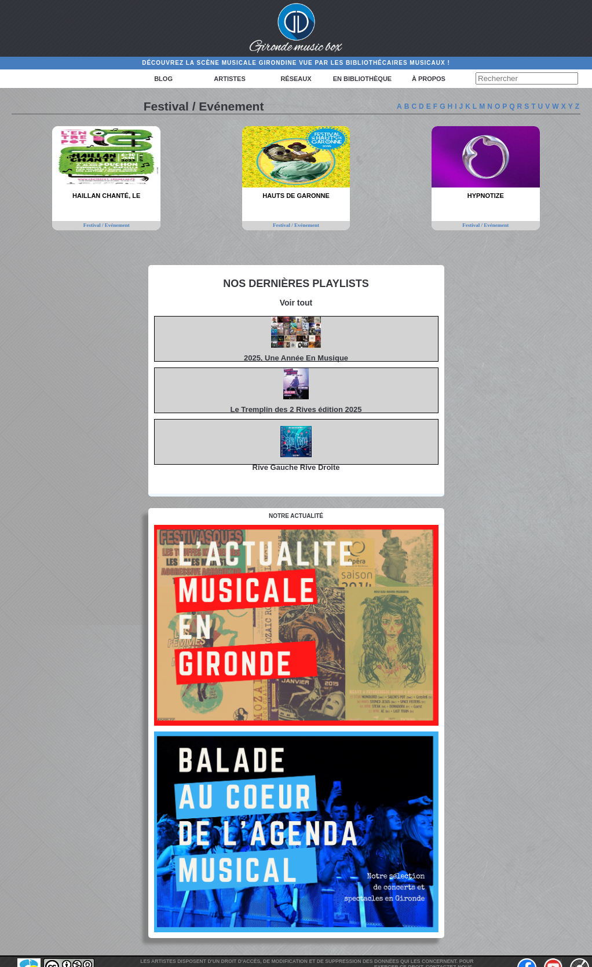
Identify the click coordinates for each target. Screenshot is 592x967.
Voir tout (296, 302)
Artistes (229, 78)
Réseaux (295, 78)
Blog (163, 78)
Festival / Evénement (106, 225)
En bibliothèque (362, 78)
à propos (428, 78)
